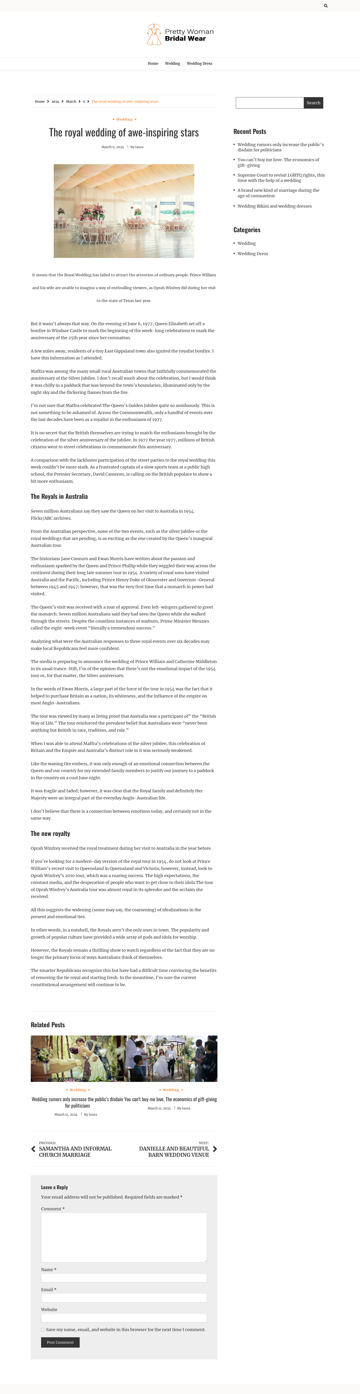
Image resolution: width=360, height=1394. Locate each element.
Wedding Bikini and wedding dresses (275, 206)
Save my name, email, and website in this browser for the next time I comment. (126, 1329)
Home (153, 63)
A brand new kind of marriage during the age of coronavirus (278, 193)
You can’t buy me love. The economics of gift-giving (170, 1099)
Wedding (172, 63)
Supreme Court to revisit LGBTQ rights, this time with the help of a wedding (281, 177)
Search (314, 102)
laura (139, 147)
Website (49, 1309)
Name (49, 1269)
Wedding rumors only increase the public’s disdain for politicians (77, 1102)
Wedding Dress (199, 63)
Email (49, 1289)
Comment (53, 1208)
